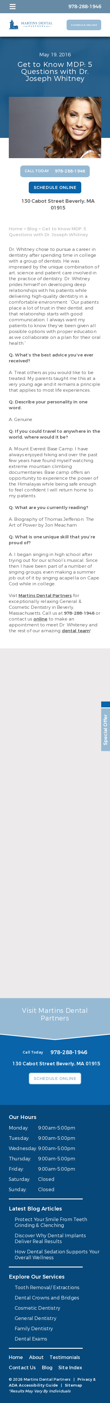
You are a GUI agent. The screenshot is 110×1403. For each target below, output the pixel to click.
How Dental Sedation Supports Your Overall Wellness (57, 1255)
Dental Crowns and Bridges (47, 1298)
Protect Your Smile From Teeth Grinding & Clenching (51, 1222)
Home (16, 229)
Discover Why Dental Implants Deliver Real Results (50, 1239)
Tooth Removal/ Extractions (47, 1287)
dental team (76, 631)
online (40, 619)
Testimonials (65, 1357)
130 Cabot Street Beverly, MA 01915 (58, 204)
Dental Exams (31, 1339)
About (36, 1357)
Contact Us (22, 1368)
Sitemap (73, 1385)
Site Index (70, 1368)
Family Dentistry (34, 1329)
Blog (32, 229)
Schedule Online (84, 25)
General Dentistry (35, 1318)
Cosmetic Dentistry (37, 1308)
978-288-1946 (79, 613)
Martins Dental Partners (45, 596)
